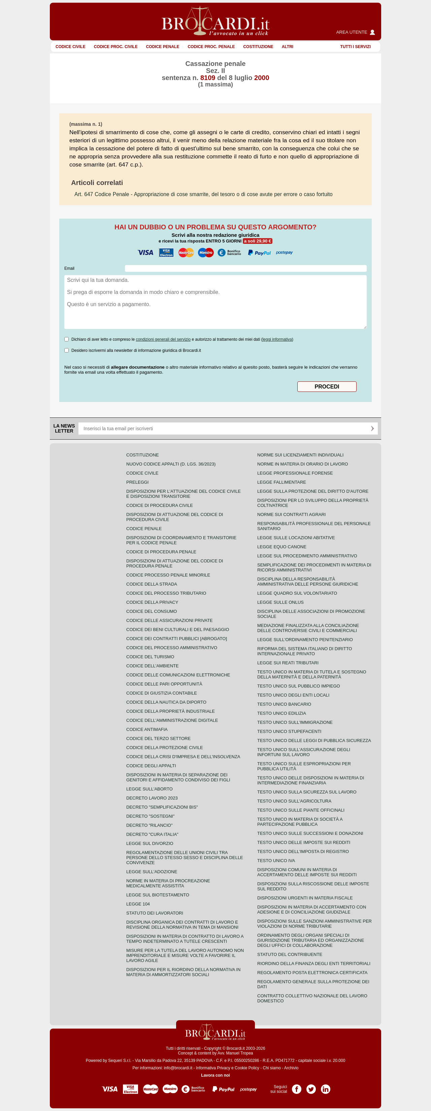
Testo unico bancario (284, 704)
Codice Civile (71, 46)
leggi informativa (277, 339)
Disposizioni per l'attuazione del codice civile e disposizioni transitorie (183, 494)
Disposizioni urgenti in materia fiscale (305, 897)
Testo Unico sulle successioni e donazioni (310, 833)
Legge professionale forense (295, 473)
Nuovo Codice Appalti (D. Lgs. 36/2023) (171, 464)
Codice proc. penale (211, 46)
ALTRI (287, 46)
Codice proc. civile (116, 46)
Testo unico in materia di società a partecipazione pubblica (299, 822)
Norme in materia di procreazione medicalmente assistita (168, 883)
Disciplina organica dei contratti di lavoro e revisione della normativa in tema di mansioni (182, 925)
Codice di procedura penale (161, 551)
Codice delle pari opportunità (164, 684)
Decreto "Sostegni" (150, 816)
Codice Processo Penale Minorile (168, 575)
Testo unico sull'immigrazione (295, 722)
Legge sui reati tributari (288, 662)
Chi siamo (271, 1068)
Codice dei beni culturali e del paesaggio (177, 629)
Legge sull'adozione (151, 871)
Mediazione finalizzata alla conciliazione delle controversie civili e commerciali (308, 628)
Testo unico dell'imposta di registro (303, 851)
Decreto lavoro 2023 (152, 798)
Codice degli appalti (151, 765)
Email (69, 268)
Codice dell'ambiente (152, 665)
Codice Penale (162, 46)
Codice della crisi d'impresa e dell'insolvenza (183, 756)
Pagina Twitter (311, 1086)
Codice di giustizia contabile (161, 693)
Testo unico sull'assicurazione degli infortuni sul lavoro (303, 752)
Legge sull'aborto (149, 788)
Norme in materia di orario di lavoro (302, 464)
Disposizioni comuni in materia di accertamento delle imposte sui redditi (307, 872)
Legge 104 (138, 903)
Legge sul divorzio (149, 843)
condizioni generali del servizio (163, 339)
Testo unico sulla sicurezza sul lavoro (307, 791)
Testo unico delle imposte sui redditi (303, 842)
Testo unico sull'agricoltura (294, 801)
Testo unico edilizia (281, 713)
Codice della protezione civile (164, 747)
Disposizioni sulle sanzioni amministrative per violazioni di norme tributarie (314, 924)
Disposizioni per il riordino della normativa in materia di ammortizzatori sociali (183, 972)
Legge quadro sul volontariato (297, 593)
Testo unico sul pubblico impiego (298, 686)
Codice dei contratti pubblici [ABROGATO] (176, 638)
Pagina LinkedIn (325, 1086)
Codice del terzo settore (158, 738)
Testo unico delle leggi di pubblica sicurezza (314, 740)
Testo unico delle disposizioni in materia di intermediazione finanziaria (310, 780)
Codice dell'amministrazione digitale (172, 720)
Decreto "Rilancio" (149, 825)
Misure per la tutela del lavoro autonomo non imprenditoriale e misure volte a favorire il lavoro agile (185, 955)
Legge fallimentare (281, 482)
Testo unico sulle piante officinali (300, 810)
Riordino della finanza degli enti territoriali (313, 963)
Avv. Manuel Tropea (235, 1053)
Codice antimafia (147, 729)
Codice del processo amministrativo (171, 647)
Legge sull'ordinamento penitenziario (305, 639)
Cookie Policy (247, 1068)
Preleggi (137, 482)
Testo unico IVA (276, 860)
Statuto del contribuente (289, 954)
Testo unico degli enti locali (293, 695)
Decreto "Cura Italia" (152, 834)
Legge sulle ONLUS (280, 602)
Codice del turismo (150, 656)
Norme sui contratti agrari (291, 514)
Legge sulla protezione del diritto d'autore (312, 491)
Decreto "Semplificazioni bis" (162, 807)
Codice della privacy (152, 602)
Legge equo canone (281, 546)
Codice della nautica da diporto (166, 702)
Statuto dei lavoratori (154, 913)
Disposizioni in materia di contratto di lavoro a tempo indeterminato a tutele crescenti (184, 939)
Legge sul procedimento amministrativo (307, 555)
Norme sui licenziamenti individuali (300, 454)
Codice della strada (151, 584)
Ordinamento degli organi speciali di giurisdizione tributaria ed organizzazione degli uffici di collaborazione (310, 940)
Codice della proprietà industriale (170, 711)
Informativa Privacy (213, 1068)
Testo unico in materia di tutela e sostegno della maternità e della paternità (311, 674)
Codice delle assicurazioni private (169, 620)
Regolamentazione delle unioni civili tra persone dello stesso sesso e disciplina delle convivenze (184, 857)
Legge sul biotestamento (157, 894)
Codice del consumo (151, 611)
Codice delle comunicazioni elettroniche (178, 674)
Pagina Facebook (296, 1086)
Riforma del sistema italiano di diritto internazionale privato (304, 651)
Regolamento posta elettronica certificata (312, 972)
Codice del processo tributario (166, 593)
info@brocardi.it (178, 1068)
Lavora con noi (215, 1075)
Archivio (291, 1068)
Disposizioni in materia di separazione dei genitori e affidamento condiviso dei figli (178, 777)
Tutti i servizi (355, 46)
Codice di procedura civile (159, 505)
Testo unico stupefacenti (289, 731)
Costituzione (258, 46)
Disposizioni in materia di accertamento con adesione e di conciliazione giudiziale (311, 909)
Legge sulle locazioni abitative (296, 537)
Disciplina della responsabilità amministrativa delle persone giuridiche (307, 582)
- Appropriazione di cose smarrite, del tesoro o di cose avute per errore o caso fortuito (203, 194)
